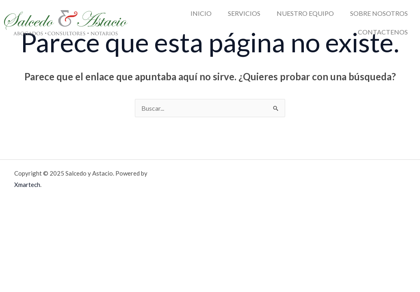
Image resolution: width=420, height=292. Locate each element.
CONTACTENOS (385, 18)
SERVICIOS (190, 18)
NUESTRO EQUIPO (248, 18)
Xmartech (27, 184)
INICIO (148, 18)
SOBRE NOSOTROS (319, 18)
